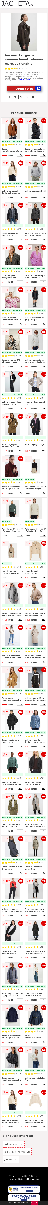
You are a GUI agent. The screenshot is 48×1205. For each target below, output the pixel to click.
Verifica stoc (28, 88)
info (20, 155)
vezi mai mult (24, 80)
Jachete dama (11, 1159)
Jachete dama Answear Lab (17, 1151)
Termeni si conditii (18, 1176)
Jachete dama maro (14, 1144)
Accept (34, 1202)
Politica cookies (32, 1178)
